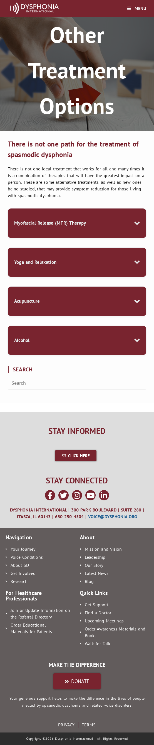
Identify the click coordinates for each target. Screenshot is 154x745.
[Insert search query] (77, 383)
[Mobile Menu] (136, 8)
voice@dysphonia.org (112, 516)
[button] (77, 223)
